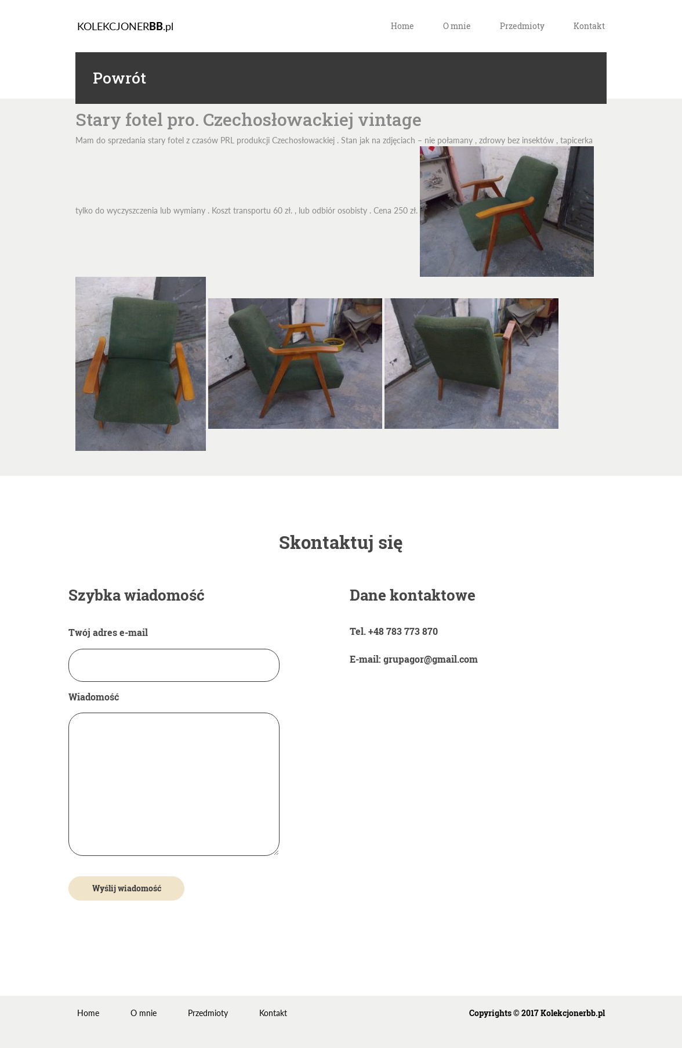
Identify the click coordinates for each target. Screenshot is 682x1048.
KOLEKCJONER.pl (125, 26)
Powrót (119, 78)
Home (402, 25)
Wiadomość (174, 774)
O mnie (457, 25)
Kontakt (589, 25)
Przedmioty (522, 25)
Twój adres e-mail (174, 648)
